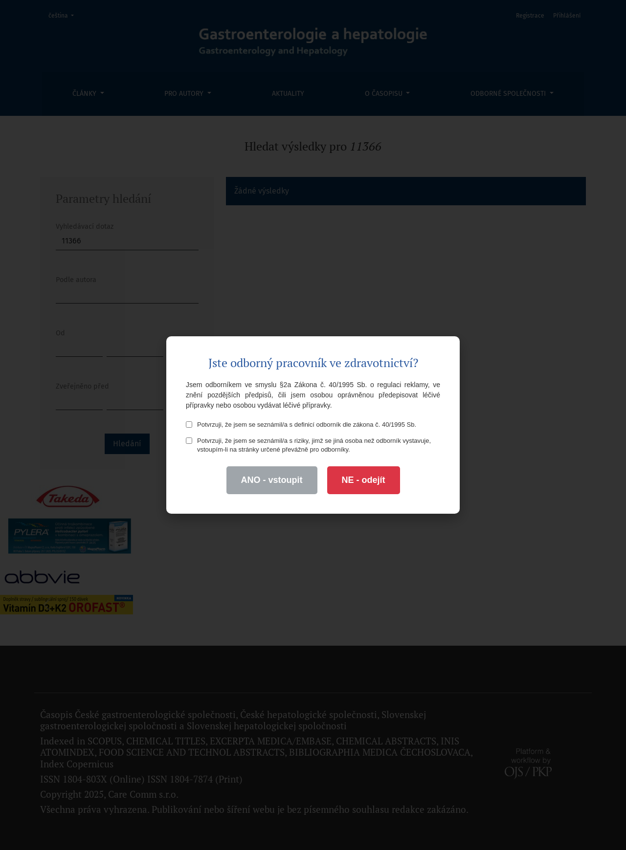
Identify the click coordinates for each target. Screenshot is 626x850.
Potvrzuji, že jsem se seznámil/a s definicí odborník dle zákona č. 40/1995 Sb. (301, 424)
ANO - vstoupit (272, 480)
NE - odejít (363, 480)
